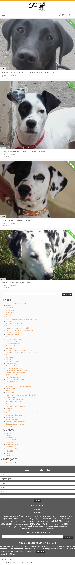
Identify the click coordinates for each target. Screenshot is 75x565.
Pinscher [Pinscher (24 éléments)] (53, 527)
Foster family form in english (16, 379)
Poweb (30, 562)
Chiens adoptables (13, 337)
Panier (8, 404)
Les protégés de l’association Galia (18, 386)
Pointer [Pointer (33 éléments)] (60, 527)
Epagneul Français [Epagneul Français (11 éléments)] (23, 524)
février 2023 (10, 442)
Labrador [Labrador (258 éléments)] (29, 526)
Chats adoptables (12, 335)
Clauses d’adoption (13, 344)
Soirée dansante (12, 420)
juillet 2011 (9, 456)
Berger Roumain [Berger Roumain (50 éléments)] (49, 519)
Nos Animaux (10, 397)
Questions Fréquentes (14, 415)
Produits (9, 408)
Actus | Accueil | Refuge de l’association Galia (22, 319)
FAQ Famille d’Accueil (13, 375)
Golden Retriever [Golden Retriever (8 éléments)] (56, 524)
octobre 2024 (11, 440)
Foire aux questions (13, 377)
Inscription (9, 384)
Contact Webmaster (13, 362)
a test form (10, 310)
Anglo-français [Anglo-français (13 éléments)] (7, 516)
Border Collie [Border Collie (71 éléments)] (68, 519)
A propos (9, 306)
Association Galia (13, 562)
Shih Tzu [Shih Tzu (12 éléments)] (29, 529)
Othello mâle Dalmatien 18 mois (16, 220)
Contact (9, 359)
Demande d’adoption (13, 366)
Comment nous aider (14, 355)
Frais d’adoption (11, 382)
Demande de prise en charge (16, 370)
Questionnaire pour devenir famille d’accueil (22, 413)
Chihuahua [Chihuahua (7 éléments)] (36, 521)
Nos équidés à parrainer (14, 399)
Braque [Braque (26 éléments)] (17, 521)
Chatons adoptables (13, 332)
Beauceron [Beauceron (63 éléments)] (24, 516)
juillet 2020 (10, 451)
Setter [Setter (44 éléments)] (23, 529)
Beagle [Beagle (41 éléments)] (15, 516)
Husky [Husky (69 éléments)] (71, 524)
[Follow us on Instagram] (70, 15)
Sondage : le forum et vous (15, 422)
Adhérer (9, 321)
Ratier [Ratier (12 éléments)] (65, 527)
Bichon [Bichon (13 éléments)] (59, 519)
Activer (8, 315)
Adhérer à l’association (14, 324)
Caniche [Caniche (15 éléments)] (30, 521)
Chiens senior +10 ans (13, 339)
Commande (10, 348)
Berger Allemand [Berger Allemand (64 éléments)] (44, 516)
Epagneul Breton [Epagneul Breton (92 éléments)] (8, 524)
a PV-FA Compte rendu (14, 308)
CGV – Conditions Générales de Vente (19, 330)
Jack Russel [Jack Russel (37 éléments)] (7, 527)
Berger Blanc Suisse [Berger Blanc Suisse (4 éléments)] (25, 519)
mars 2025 (10, 433)
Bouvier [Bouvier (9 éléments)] (6, 521)
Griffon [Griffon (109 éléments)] (65, 524)
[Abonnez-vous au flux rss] (60, 15)
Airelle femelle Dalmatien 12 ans (16, 282)
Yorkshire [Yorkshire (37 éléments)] (50, 529)
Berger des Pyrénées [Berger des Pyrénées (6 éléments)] (36, 519)
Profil (8, 411)
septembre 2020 (12, 449)
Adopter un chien (12, 326)
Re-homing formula (13, 417)
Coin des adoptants (13, 346)
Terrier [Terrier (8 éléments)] (44, 529)
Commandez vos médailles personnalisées (21, 353)
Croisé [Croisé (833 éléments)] (57, 521)
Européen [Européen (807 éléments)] (35, 523)
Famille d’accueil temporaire (16, 373)
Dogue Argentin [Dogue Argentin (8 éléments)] (66, 521)
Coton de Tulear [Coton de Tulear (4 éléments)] (49, 521)
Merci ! (8, 391)
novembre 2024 (12, 438)
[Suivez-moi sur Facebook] (67, 15)
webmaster (40, 551)
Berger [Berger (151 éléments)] (32, 516)
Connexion (10, 357)
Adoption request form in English (17, 328)
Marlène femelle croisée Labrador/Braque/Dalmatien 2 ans (28, 72)
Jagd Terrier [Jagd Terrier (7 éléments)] (16, 527)
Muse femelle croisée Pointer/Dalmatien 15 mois (23, 151)
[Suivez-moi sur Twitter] (63, 15)
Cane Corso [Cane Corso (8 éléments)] (23, 521)
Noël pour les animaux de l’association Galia (21, 395)
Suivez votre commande (15, 424)
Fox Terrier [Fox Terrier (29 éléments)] (47, 524)
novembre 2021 (11, 447)
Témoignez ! (10, 426)
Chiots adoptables (12, 341)
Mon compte (10, 393)
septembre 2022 (12, 444)
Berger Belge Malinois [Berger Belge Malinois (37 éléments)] (10, 519)
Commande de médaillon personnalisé (20, 350)
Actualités (9, 317)
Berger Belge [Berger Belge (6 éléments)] (68, 516)
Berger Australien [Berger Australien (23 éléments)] (58, 516)
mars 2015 (9, 453)
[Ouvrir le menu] (3, 14)
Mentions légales (12, 388)
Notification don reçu (13, 402)
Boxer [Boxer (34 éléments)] (11, 521)
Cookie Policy (11, 364)
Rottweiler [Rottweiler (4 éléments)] (70, 526)
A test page (10, 312)
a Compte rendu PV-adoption (16, 303)
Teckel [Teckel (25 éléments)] (39, 529)
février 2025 (10, 435)
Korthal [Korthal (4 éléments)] (21, 526)
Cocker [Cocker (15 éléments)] (42, 521)
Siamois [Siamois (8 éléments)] (34, 529)
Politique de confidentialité (15, 406)
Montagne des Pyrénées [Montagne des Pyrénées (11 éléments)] (42, 527)
